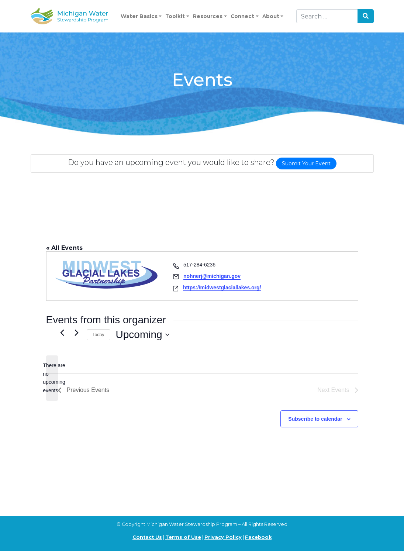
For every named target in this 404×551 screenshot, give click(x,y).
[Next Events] (76, 332)
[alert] (52, 378)
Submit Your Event (306, 163)
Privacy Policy (223, 537)
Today (98, 334)
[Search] (327, 16)
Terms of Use (183, 537)
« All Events (64, 247)
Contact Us (147, 537)
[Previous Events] (62, 332)
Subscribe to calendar (315, 419)
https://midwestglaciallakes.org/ (222, 287)
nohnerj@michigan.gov (212, 276)
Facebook (258, 537)
